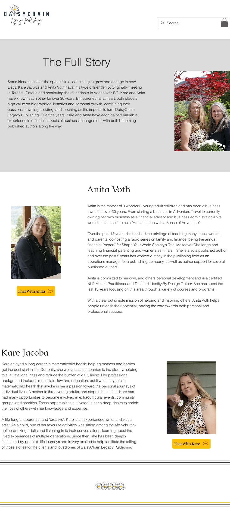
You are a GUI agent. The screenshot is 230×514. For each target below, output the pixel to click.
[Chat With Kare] (191, 444)
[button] (224, 22)
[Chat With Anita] (36, 291)
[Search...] (192, 23)
